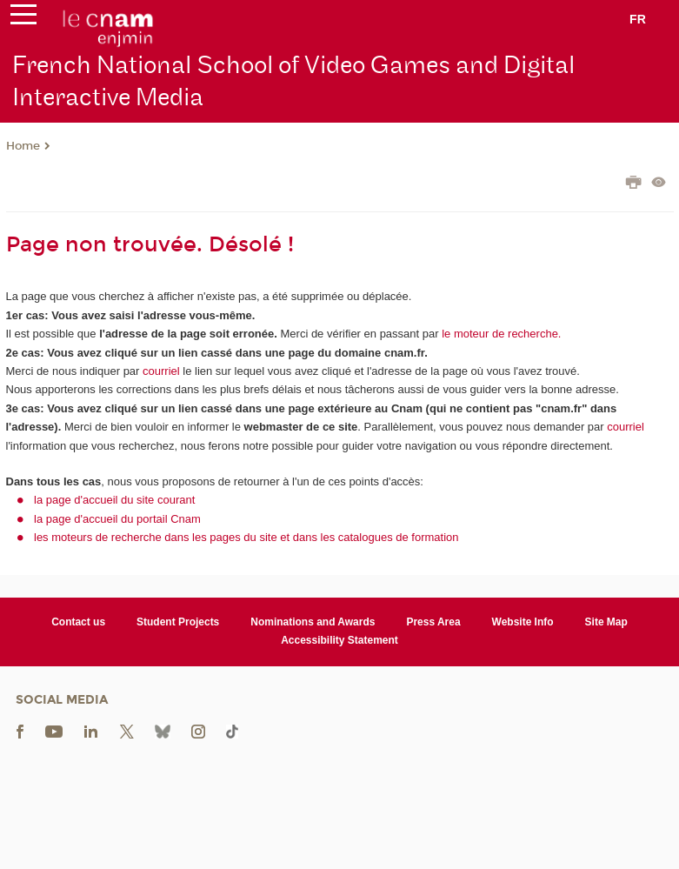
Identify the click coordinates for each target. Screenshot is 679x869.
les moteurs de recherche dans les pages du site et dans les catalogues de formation (246, 537)
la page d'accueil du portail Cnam (117, 518)
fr (637, 19)
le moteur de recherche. (500, 333)
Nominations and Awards (312, 622)
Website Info (523, 622)
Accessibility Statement (339, 640)
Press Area (433, 622)
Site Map (606, 622)
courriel (161, 371)
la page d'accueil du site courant (114, 499)
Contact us (78, 622)
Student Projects (177, 622)
